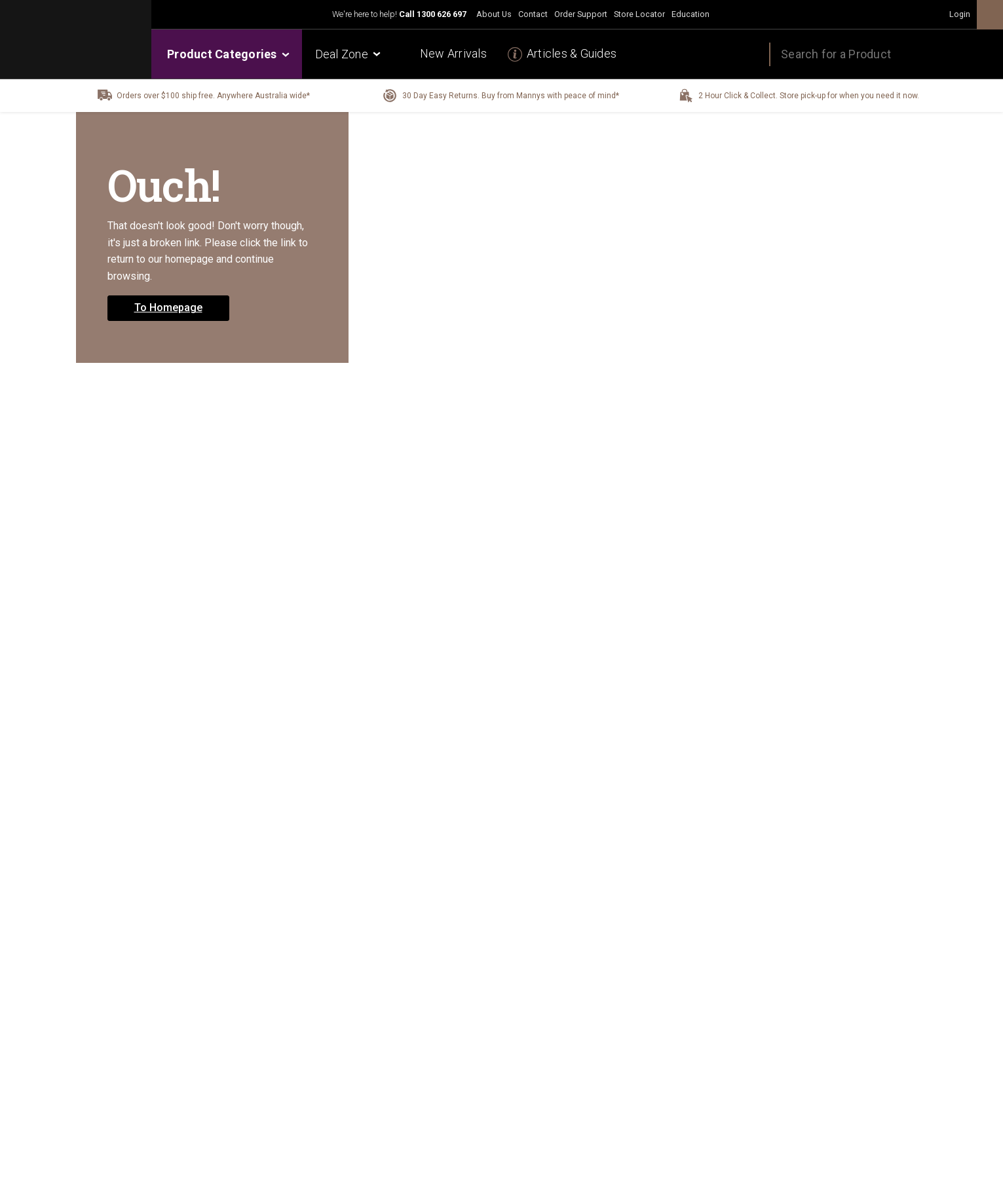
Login (959, 14)
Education (691, 14)
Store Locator (639, 14)
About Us (494, 14)
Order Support (580, 14)
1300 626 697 (441, 14)
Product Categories (227, 54)
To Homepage (168, 307)
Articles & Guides (571, 53)
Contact (533, 14)
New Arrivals (453, 53)
